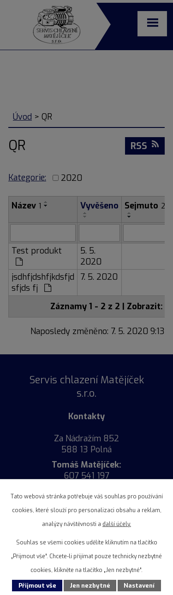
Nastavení (139, 585)
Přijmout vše (37, 585)
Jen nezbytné (90, 585)
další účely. (116, 524)
